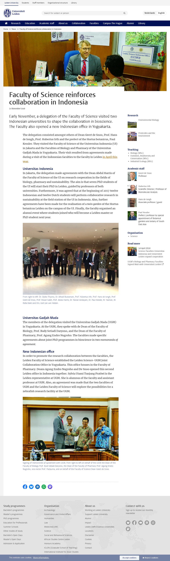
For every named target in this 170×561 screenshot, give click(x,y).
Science (134, 236)
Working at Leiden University (97, 510)
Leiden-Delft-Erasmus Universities (99, 527)
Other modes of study (13, 531)
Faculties (94, 23)
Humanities (49, 518)
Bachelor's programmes (13, 510)
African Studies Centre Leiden (57, 539)
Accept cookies (129, 557)
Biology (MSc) (137, 153)
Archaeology (49, 510)
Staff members (38, 3)
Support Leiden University (96, 514)
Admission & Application (14, 543)
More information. (41, 557)
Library (74, 3)
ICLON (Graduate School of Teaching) (60, 547)
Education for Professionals (15, 522)
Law (46, 522)
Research (15, 23)
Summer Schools (10, 527)
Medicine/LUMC (51, 527)
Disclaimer (89, 535)
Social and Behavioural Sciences (58, 535)
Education (30, 23)
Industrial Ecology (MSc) (141, 161)
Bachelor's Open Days (12, 535)
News (14, 29)
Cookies (88, 539)
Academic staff (46, 23)
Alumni (130, 23)
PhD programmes (11, 518)
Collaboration (78, 23)
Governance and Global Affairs (57, 514)
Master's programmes (12, 514)
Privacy (88, 543)
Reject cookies (151, 557)
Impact (88, 522)
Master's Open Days (12, 539)
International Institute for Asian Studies (61, 552)
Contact (88, 547)
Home (5, 29)
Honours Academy (52, 543)
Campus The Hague (112, 23)
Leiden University (11, 3)
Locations (89, 531)
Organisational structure (58, 3)
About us (63, 23)
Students (25, 3)
